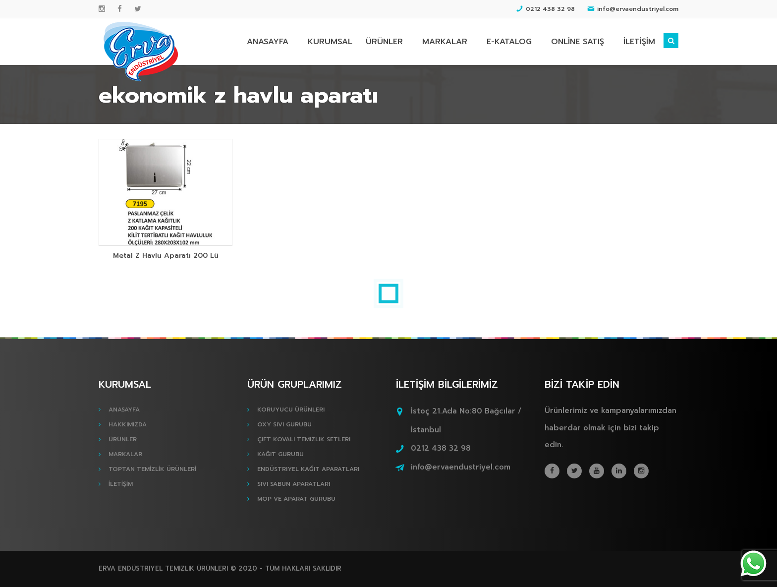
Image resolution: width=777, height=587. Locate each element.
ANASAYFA (267, 42)
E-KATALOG (509, 42)
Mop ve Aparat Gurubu (296, 498)
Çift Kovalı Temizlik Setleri (303, 439)
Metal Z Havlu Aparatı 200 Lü (166, 255)
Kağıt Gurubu (280, 454)
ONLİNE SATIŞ (577, 42)
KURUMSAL (330, 42)
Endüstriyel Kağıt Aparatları (308, 469)
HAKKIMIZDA (128, 424)
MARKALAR (444, 42)
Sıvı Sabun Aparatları (293, 483)
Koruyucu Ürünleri (291, 409)
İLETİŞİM (639, 42)
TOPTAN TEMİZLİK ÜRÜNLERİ (152, 469)
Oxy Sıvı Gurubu (284, 424)
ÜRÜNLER (384, 42)
